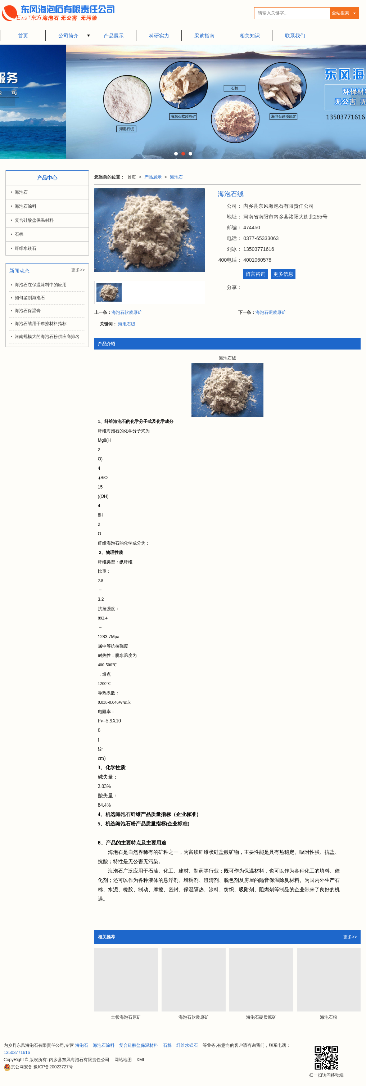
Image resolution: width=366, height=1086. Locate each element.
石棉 (19, 234)
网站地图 (123, 1059)
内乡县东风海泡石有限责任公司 (79, 1059)
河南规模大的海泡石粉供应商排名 (47, 336)
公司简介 (68, 36)
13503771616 (17, 1052)
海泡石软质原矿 (127, 312)
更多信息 (283, 274)
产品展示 (114, 36)
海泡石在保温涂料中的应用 (41, 284)
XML (140, 1059)
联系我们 (295, 36)
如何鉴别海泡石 (30, 297)
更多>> (350, 936)
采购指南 (204, 36)
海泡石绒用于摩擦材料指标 (41, 323)
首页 (23, 36)
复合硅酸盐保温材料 (34, 220)
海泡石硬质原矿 (271, 312)
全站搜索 (340, 12)
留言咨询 (255, 274)
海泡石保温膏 (28, 310)
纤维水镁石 (25, 248)
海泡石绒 (126, 323)
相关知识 (250, 36)
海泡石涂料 (25, 206)
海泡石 (176, 177)
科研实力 (159, 36)
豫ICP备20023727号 (38, 1066)
